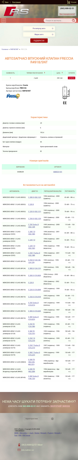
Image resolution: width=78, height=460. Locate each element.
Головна (5, 49)
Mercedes (23, 433)
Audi (31, 433)
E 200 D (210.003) (34, 275)
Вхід (6, 2)
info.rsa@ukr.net (27, 450)
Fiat (16, 435)
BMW (16, 433)
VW (20, 435)
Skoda (37, 433)
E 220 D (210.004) (34, 290)
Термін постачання (35, 73)
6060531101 (57, 172)
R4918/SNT (14, 49)
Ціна (58, 73)
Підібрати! (39, 40)
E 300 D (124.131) (34, 268)
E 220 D (31, 283)
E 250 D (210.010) (34, 297)
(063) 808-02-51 (67, 8)
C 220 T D (31, 240)
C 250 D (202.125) (34, 219)
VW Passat (26, 435)
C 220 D (31, 204)
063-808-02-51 (29, 406)
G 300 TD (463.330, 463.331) (31, 362)
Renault (44, 433)
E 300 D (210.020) (34, 311)
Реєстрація (16, 2)
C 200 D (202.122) (34, 197)
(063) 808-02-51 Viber (32, 445)
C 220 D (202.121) (34, 211)
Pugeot (50, 433)
